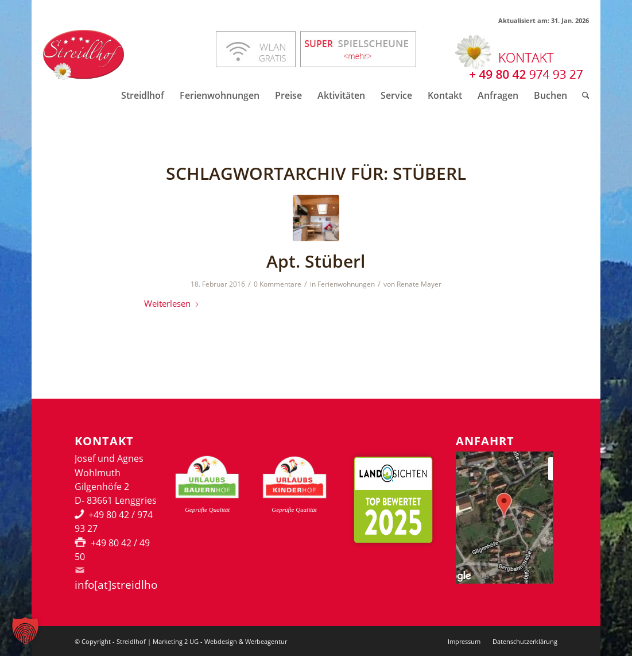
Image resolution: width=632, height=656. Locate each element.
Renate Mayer (419, 284)
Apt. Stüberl (315, 261)
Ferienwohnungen (346, 284)
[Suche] (582, 95)
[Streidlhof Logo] (83, 55)
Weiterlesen (172, 303)
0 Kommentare (277, 284)
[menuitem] (143, 95)
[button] (25, 630)
